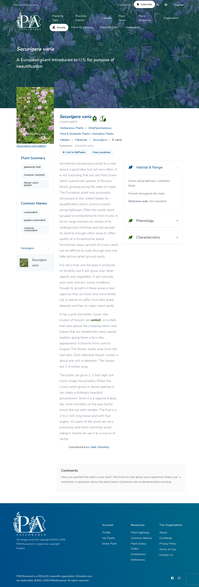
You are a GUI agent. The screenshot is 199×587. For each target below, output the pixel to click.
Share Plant (109, 544)
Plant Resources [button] (145, 18)
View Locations (101, 152)
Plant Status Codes (138, 546)
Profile (106, 533)
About (163, 533)
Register (179, 5)
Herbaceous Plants (72, 128)
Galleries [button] (106, 18)
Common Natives (141, 538)
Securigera (99, 140)
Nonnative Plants (103, 134)
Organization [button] (171, 18)
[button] (19, 115)
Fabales (65, 140)
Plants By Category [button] (82, 27)
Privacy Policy (167, 544)
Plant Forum (122, 18)
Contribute (165, 538)
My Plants (108, 538)
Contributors (132, 27)
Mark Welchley (99, 447)
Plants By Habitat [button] (81, 18)
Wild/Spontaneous (100, 128)
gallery (31, 146)
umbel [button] (96, 320)
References (138, 560)
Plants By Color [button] (109, 27)
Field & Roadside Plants (75, 134)
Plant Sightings (140, 533)
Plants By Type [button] (57, 18)
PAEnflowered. (58, 580)
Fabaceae (81, 140)
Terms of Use (167, 549)
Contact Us (124, 5)
